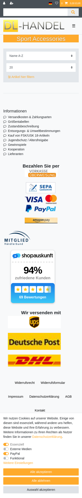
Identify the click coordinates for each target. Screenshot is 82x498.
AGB (68, 396)
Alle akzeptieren (41, 472)
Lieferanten (15, 154)
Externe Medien (21, 449)
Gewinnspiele (17, 144)
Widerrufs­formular (53, 382)
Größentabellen (18, 121)
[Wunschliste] (57, 3)
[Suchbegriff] (35, 12)
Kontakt (40, 410)
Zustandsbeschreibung (23, 126)
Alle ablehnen (41, 480)
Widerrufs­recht (25, 382)
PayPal (15, 453)
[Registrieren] (12, 3)
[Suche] (73, 12)
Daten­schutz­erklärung (44, 396)
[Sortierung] (41, 56)
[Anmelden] (5, 3)
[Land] (50, 3)
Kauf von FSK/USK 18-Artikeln (28, 135)
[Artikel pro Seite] (41, 67)
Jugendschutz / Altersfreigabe (28, 140)
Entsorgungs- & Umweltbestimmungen (34, 131)
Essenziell (17, 444)
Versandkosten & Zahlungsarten (29, 117)
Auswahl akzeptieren (41, 489)
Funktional (17, 458)
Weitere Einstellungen (18, 463)
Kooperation (16, 149)
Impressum (15, 396)
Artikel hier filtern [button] (21, 77)
